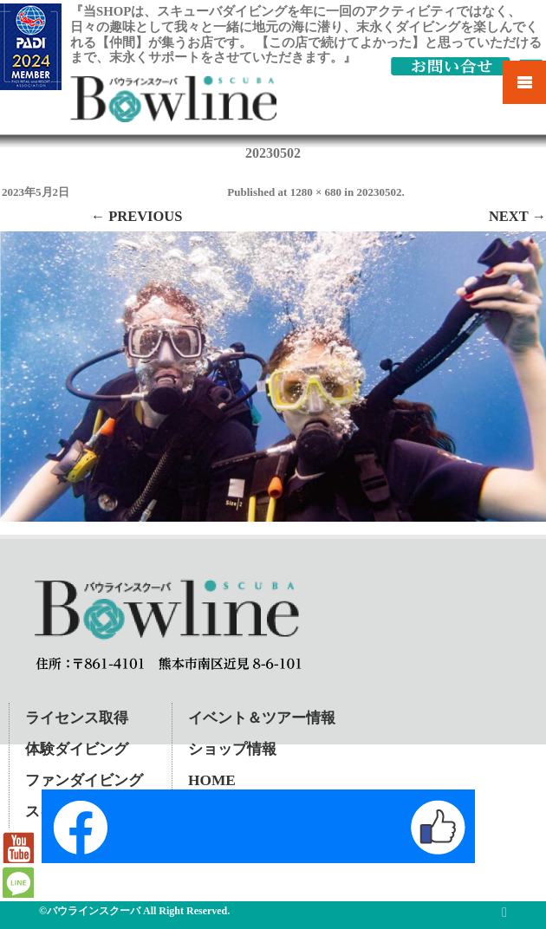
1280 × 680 (315, 191)
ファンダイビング (84, 780)
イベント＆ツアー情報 (261, 718)
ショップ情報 (232, 749)
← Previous (137, 216)
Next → (517, 216)
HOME (212, 780)
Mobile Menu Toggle (524, 82)
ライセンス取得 (76, 718)
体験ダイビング (76, 749)
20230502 (378, 191)
